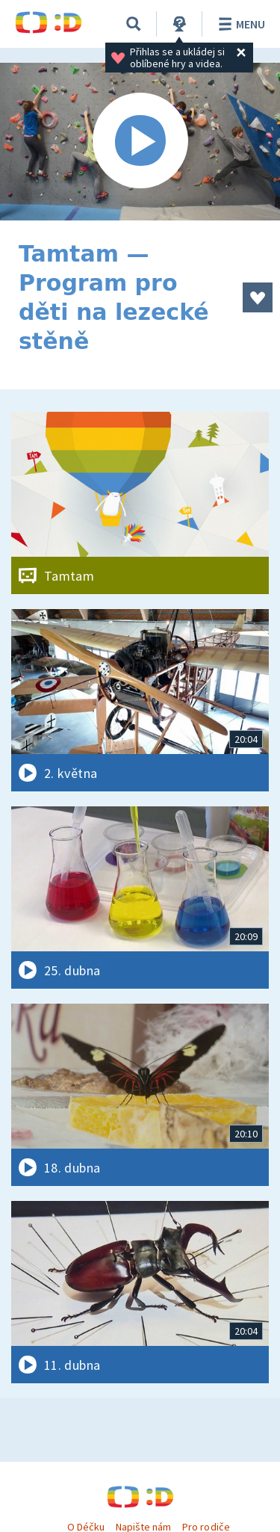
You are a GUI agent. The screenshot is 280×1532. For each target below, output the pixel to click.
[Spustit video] (140, 141)
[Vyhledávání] (133, 24)
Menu (239, 24)
